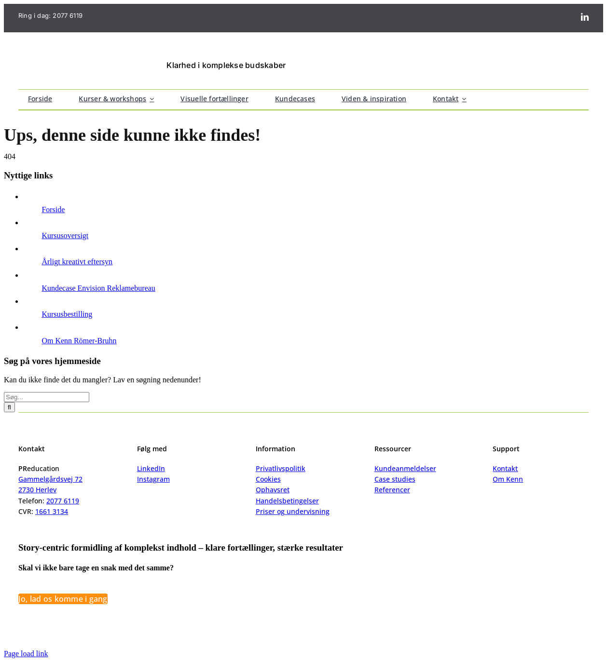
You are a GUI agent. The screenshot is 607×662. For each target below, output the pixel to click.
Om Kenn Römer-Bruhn (78, 341)
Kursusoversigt (64, 235)
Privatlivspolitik (280, 468)
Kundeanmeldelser (405, 468)
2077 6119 (68, 15)
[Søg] (9, 407)
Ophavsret (273, 489)
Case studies (394, 479)
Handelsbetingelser (287, 500)
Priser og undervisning (293, 511)
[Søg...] (46, 397)
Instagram (153, 479)
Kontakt (505, 468)
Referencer (392, 489)
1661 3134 (51, 511)
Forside (53, 209)
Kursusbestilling (66, 314)
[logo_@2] (72, 56)
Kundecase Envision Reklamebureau (98, 288)
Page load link (26, 653)
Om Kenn (508, 479)
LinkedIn (151, 468)
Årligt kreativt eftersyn (76, 261)
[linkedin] (585, 17)
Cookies (268, 479)
